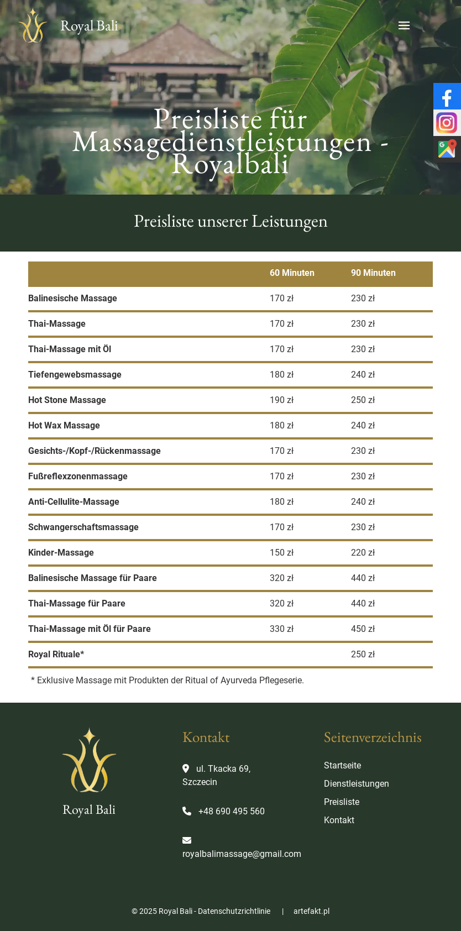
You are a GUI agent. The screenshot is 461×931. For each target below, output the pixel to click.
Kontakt (339, 820)
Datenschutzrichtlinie (234, 911)
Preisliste (341, 802)
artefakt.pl (311, 911)
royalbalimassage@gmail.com (241, 854)
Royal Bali (66, 25)
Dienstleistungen (356, 783)
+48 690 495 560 (231, 811)
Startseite (342, 765)
